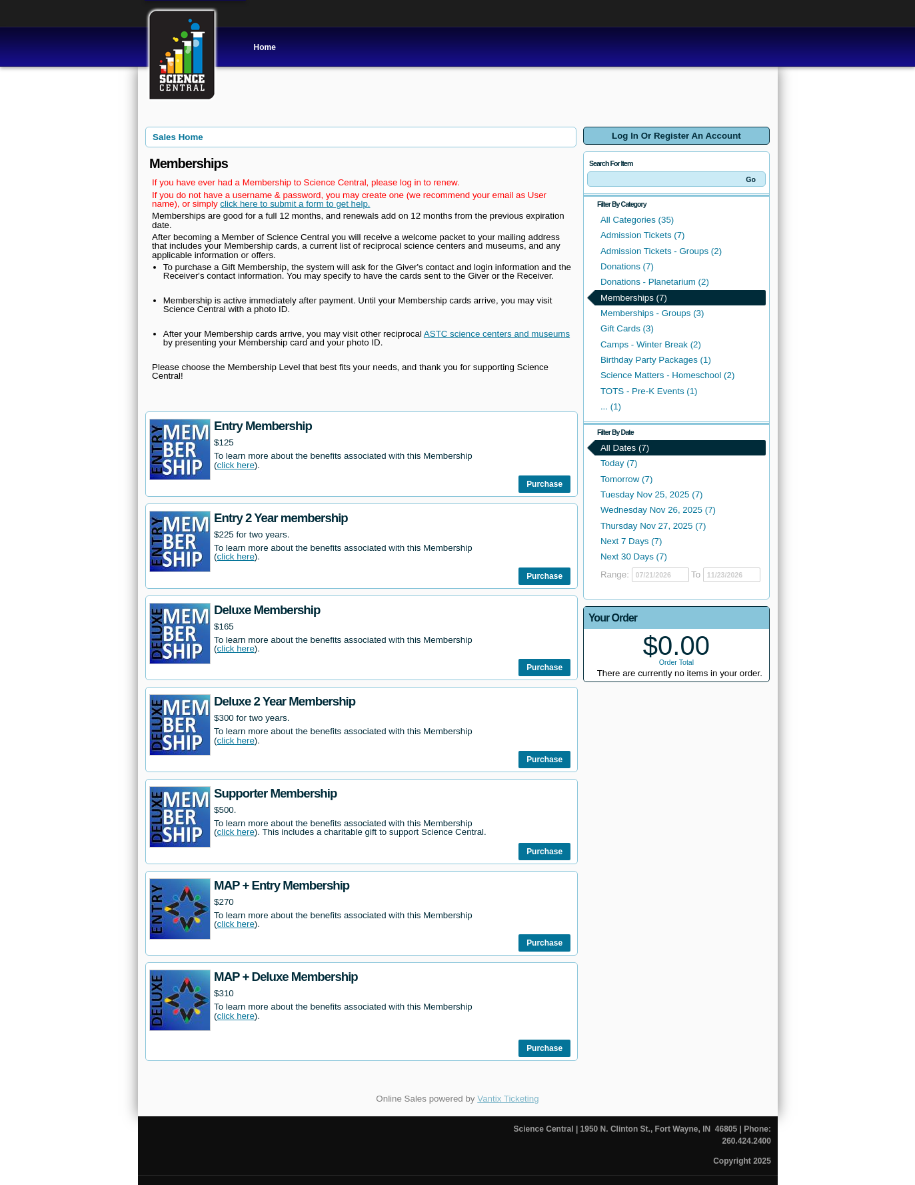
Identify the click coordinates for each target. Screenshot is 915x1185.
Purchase (544, 484)
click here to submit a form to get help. (295, 204)
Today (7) (619, 463)
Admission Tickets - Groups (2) (661, 251)
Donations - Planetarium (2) (654, 282)
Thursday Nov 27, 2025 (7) (653, 526)
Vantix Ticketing (507, 1099)
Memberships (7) (633, 298)
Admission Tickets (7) (642, 235)
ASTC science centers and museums (497, 334)
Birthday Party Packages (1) (655, 360)
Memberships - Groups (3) (652, 313)
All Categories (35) (637, 220)
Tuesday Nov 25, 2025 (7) (651, 494)
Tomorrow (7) (626, 479)
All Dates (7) (624, 448)
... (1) (610, 406)
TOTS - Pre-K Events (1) (649, 391)
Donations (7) (627, 266)
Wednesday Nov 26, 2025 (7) (658, 510)
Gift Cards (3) (627, 328)
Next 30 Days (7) (633, 556)
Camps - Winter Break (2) (650, 344)
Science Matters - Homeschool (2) (667, 375)
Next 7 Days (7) (631, 541)
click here (236, 465)
